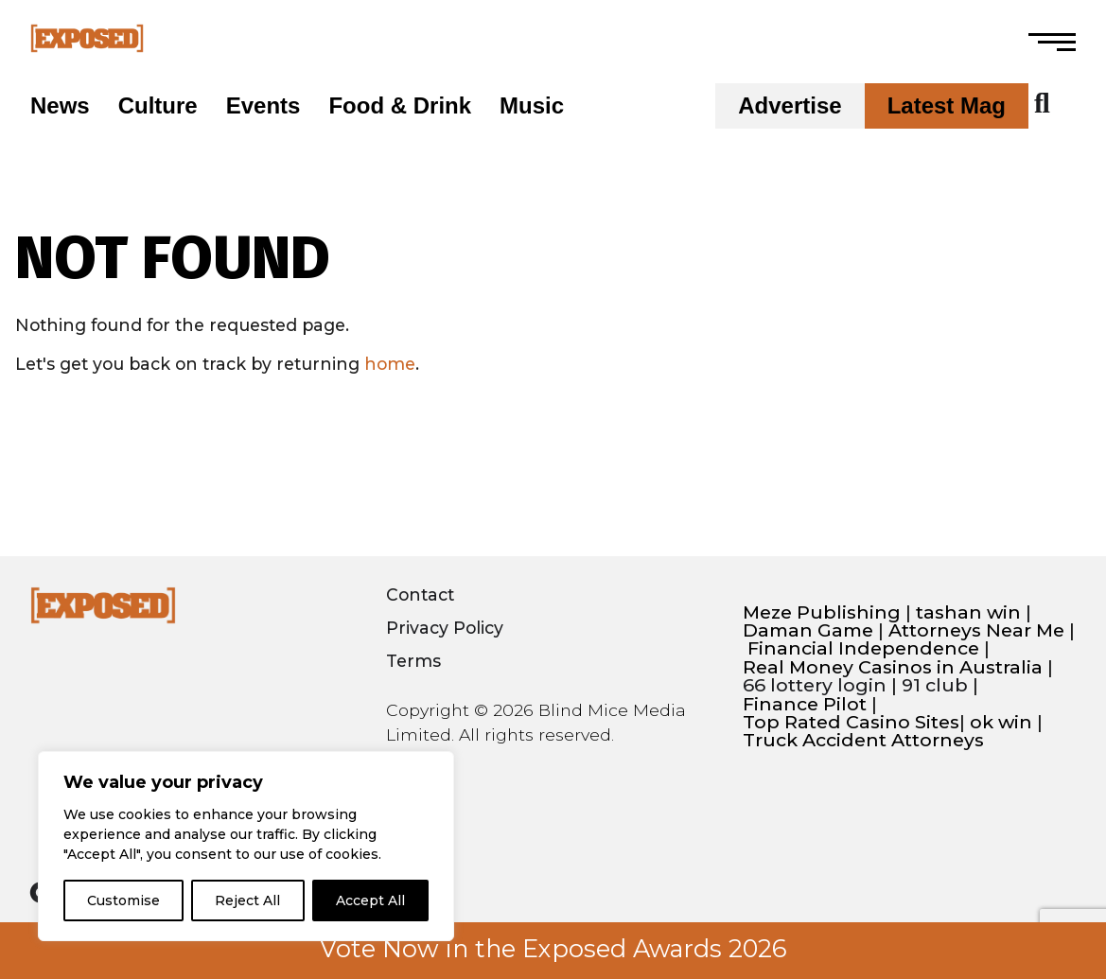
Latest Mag (946, 106)
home (389, 364)
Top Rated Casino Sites (851, 722)
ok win (1001, 722)
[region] (246, 846)
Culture (158, 106)
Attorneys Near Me (976, 630)
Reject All (247, 900)
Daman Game (808, 630)
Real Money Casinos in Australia (893, 667)
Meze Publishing (822, 612)
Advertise (789, 106)
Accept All (370, 900)
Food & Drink (399, 106)
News (60, 106)
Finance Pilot (805, 704)
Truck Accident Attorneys (863, 740)
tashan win (968, 612)
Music (532, 106)
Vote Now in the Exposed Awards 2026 (553, 948)
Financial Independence (863, 648)
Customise (123, 900)
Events (263, 106)
